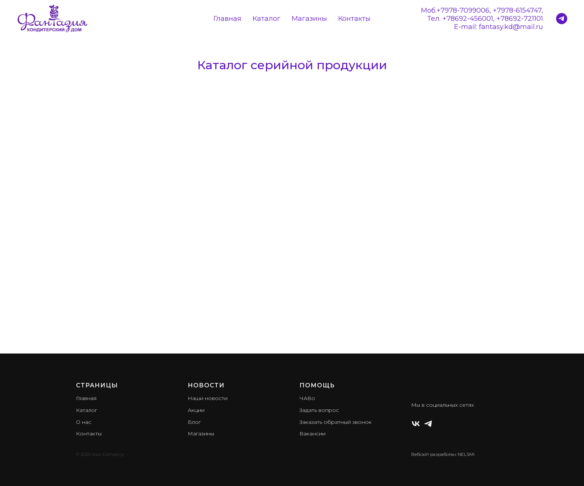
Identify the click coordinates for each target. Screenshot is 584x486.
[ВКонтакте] (415, 423)
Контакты (354, 19)
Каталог (266, 19)
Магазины (309, 19)
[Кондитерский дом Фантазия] (561, 18)
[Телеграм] (428, 423)
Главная (227, 19)
